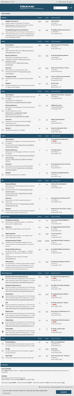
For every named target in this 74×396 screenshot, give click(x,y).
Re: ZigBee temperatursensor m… (61, 30)
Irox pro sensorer (56, 233)
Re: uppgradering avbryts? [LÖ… (60, 227)
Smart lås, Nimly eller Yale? (59, 128)
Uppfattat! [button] (64, 392)
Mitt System (9, 261)
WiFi (2, 180)
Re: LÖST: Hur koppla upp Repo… (60, 285)
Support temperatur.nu (13, 285)
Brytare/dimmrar (11, 105)
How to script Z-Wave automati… (61, 76)
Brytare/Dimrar (11, 184)
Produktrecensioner (12, 220)
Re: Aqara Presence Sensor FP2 (60, 198)
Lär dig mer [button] (6, 393)
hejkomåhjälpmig (57, 107)
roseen (55, 23)
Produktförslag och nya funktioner (17, 30)
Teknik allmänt (5, 216)
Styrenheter (10, 45)
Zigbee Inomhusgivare (58, 119)
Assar (54, 85)
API (7, 303)
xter (54, 242)
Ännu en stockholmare (58, 342)
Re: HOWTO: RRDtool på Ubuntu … (61, 249)
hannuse (55, 166)
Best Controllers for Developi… (60, 45)
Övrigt (3, 338)
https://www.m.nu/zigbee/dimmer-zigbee (17, 116)
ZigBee (3, 91)
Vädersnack (9, 311)
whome (55, 287)
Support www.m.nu (12, 21)
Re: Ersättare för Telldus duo (59, 139)
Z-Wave (3, 41)
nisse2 (54, 228)
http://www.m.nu (10, 25)
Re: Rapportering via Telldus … (60, 294)
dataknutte (56, 350)
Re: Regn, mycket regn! (58, 328)
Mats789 (55, 31)
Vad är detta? (55, 21)
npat (54, 121)
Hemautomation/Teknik (13, 240)
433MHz (3, 135)
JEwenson (56, 313)
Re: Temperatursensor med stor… (61, 164)
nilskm (54, 69)
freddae (55, 96)
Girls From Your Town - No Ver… (60, 68)
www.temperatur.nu (6, 273)
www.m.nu (4, 17)
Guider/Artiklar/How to (13, 249)
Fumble (55, 200)
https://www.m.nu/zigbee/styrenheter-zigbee (18, 102)
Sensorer (9, 68)
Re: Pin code (54, 83)
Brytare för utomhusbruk (58, 184)
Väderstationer (11, 233)
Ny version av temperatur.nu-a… (60, 311)
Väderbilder (9, 329)
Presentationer (11, 342)
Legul (54, 235)
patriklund (55, 343)
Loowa (54, 174)
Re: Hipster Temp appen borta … (60, 276)
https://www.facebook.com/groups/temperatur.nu (20, 282)
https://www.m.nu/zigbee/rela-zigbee (16, 112)
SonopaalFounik (57, 78)
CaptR (54, 186)
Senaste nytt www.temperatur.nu (17, 277)
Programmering (11, 76)
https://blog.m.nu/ (11, 258)
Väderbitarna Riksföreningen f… (60, 320)
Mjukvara (9, 227)
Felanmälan (9, 294)
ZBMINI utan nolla (56, 105)
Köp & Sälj (9, 356)
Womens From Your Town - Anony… (61, 208)
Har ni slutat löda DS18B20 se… (60, 220)
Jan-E (54, 263)
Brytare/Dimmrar (11, 55)
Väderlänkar (10, 320)
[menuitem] (12, 2)
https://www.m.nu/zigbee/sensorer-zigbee (18, 125)
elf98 (54, 141)
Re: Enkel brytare (56, 150)
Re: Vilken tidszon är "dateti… (60, 302)
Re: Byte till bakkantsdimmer (59, 55)
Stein (54, 222)
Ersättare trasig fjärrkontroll (59, 172)
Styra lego (54, 349)
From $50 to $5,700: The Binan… (60, 240)
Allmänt (8, 83)
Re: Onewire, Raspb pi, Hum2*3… (60, 261)
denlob (55, 46)
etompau (55, 57)
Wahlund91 (56, 130)
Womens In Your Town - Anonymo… (61, 94)
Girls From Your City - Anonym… (60, 355)
